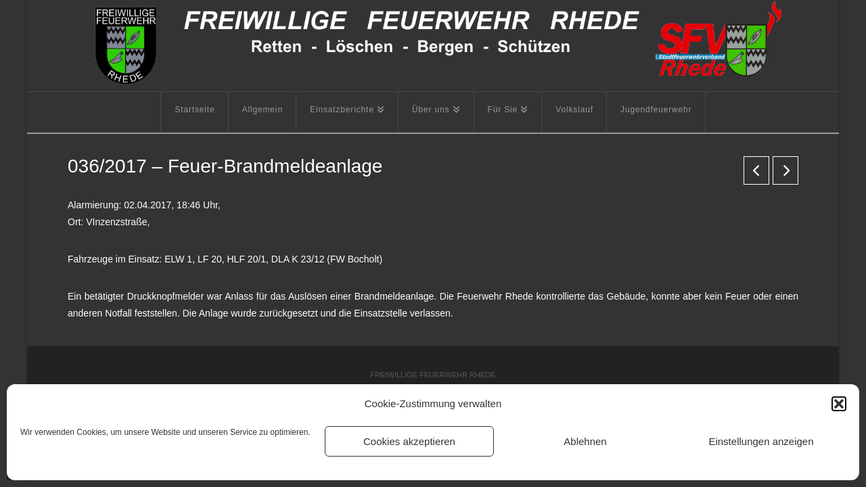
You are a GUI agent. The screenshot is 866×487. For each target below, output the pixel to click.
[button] (839, 404)
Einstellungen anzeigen (760, 441)
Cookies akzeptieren (409, 441)
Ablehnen (585, 441)
